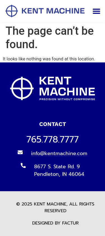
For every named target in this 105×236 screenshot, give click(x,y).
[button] (96, 11)
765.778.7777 (52, 139)
